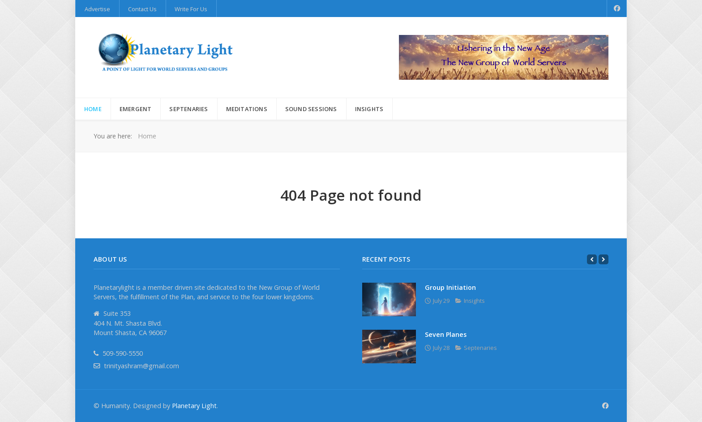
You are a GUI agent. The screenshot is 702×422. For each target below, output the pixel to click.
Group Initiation (450, 287)
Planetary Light (194, 405)
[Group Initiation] (389, 299)
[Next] (603, 259)
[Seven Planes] (389, 346)
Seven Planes (446, 334)
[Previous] (592, 259)
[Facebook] (617, 8)
